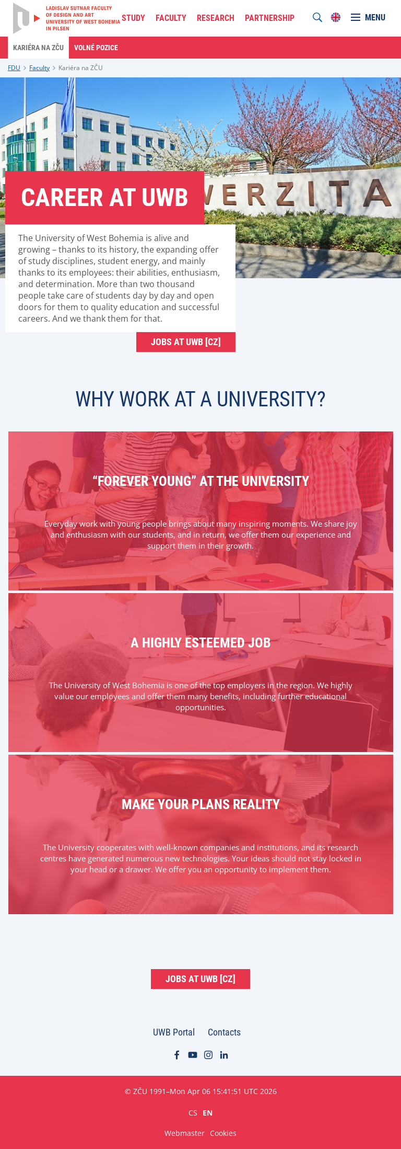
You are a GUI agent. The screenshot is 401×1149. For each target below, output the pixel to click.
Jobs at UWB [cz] (186, 341)
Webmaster (184, 1133)
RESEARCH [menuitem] (215, 18)
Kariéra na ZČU (80, 67)
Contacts (224, 1032)
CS (192, 1112)
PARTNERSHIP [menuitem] (269, 18)
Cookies (223, 1133)
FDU (14, 67)
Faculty (39, 67)
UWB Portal (174, 1032)
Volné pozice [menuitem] (96, 47)
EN (208, 1112)
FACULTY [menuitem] (171, 18)
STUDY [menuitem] (133, 18)
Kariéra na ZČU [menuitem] (38, 47)
